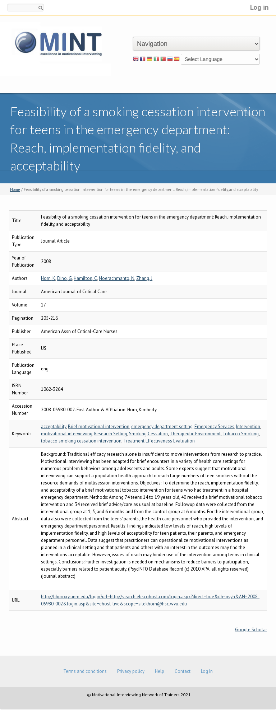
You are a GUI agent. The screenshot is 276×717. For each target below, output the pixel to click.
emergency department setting (162, 426)
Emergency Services (214, 426)
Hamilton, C (85, 278)
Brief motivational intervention (98, 426)
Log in (259, 7)
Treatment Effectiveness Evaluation (159, 441)
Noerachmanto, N (116, 278)
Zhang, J (144, 278)
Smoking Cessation (148, 434)
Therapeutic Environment (195, 434)
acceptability (53, 426)
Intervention (248, 426)
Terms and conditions (85, 671)
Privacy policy (130, 671)
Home (15, 189)
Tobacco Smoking (240, 434)
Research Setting (110, 434)
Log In (207, 671)
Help (159, 671)
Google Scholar (251, 630)
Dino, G (64, 278)
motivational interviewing (66, 434)
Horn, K (48, 278)
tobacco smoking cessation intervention (81, 441)
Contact (182, 671)
